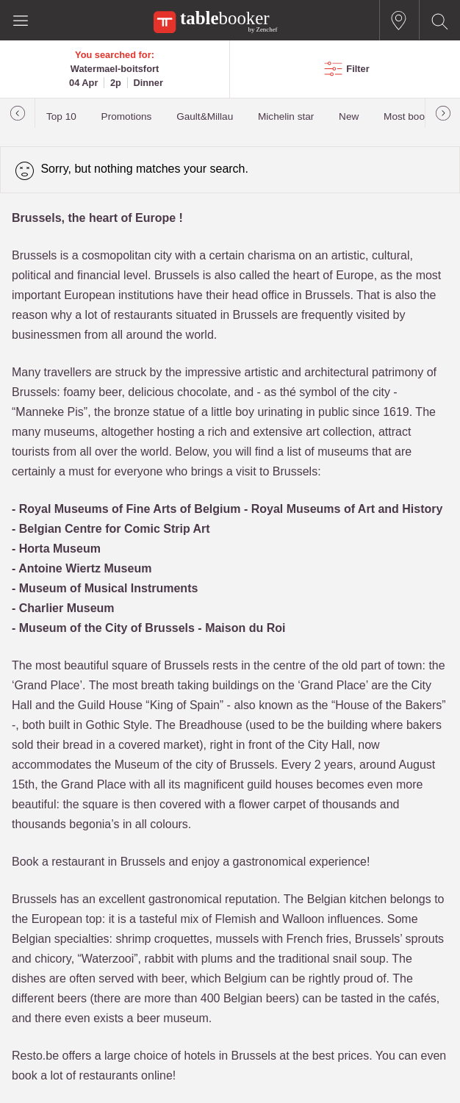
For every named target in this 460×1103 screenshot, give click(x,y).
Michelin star (286, 116)
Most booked (412, 116)
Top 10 (61, 116)
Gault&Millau (204, 116)
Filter (357, 68)
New (349, 116)
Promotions (126, 116)
